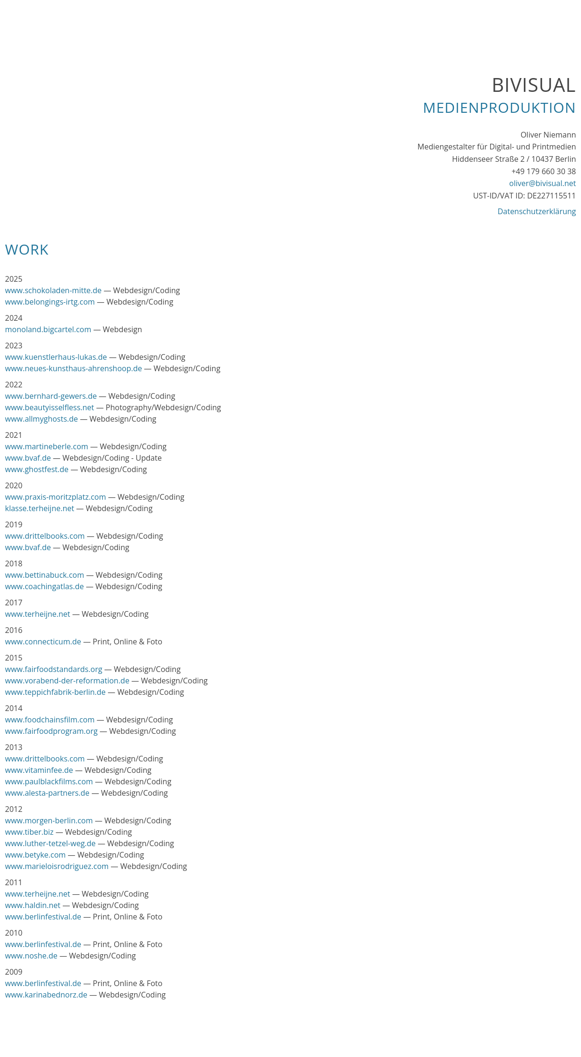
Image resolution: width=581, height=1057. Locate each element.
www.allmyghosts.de (41, 419)
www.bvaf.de (28, 458)
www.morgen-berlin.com (49, 820)
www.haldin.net (32, 905)
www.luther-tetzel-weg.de (50, 843)
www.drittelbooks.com (45, 536)
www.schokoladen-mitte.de (53, 290)
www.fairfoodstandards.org (53, 669)
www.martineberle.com (47, 446)
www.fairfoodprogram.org (51, 731)
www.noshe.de (31, 955)
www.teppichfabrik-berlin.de (55, 692)
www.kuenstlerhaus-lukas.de (56, 357)
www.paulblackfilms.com (49, 781)
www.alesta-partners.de (47, 793)
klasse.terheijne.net (39, 508)
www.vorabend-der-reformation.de (67, 680)
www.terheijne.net (37, 614)
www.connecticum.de (43, 641)
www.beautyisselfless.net (49, 407)
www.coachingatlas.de (44, 586)
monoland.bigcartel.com (48, 329)
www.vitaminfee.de (39, 770)
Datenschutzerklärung (537, 211)
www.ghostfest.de (37, 469)
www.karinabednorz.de (46, 994)
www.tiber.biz (29, 832)
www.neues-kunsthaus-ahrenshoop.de (73, 368)
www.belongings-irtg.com (50, 301)
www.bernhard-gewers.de (51, 396)
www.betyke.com (35, 855)
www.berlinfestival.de (43, 916)
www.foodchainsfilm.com (50, 719)
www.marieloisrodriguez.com (57, 866)
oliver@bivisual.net (542, 183)
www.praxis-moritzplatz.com (55, 497)
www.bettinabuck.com (44, 575)
